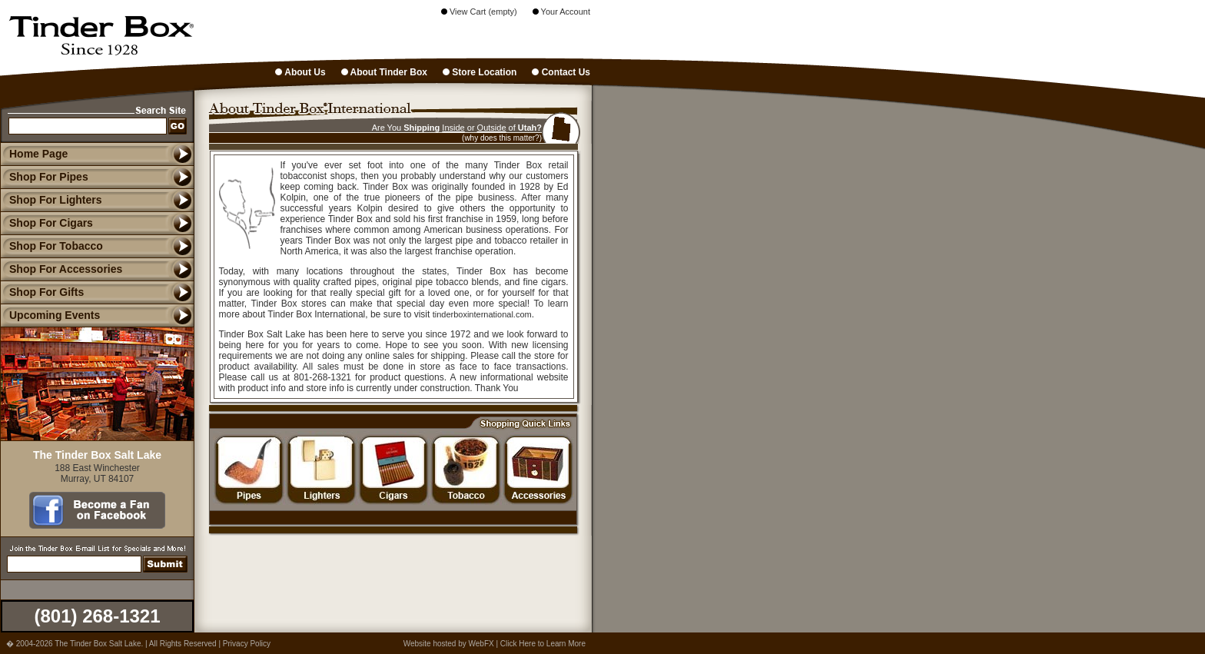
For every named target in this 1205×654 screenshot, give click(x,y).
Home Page (38, 154)
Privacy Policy (247, 643)
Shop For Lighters (51, 200)
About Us (300, 72)
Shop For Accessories (61, 269)
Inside (453, 127)
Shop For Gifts (42, 292)
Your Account (561, 11)
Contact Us (561, 72)
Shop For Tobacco (51, 246)
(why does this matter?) (502, 138)
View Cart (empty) (479, 11)
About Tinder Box (384, 72)
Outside (491, 127)
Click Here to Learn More (543, 643)
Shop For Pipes (44, 177)
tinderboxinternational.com (482, 314)
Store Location (479, 72)
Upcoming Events (50, 315)
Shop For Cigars (46, 223)
